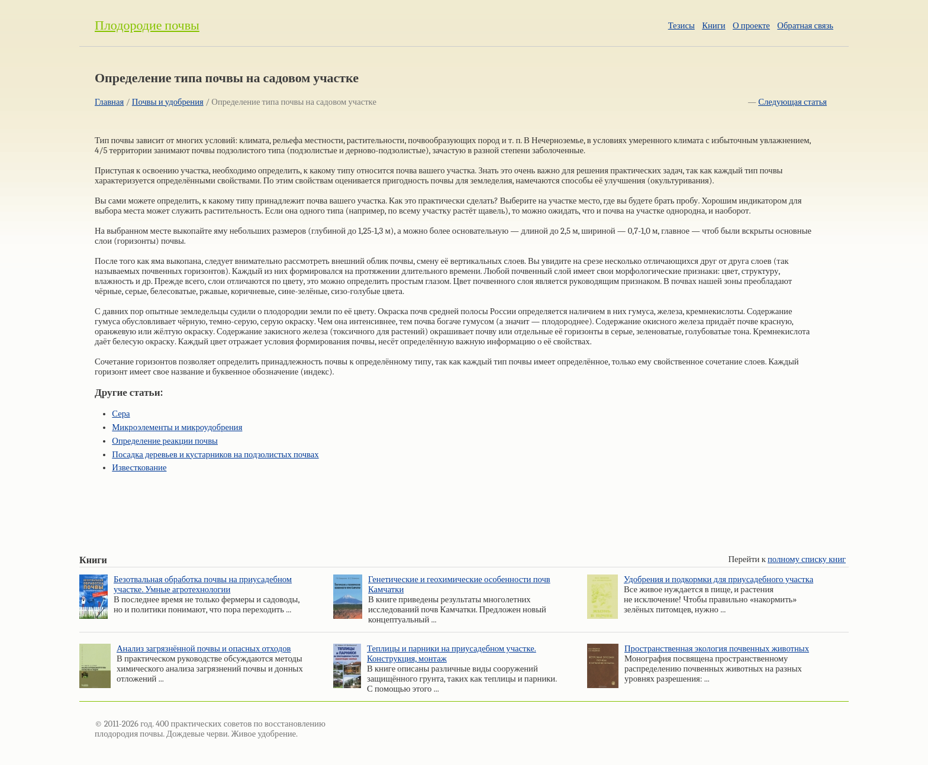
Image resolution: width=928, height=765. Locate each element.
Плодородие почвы (147, 25)
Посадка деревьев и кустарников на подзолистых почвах (215, 455)
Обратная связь (805, 26)
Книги (713, 26)
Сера (121, 414)
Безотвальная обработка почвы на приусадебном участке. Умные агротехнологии (203, 584)
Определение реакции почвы (165, 441)
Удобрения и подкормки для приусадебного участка (718, 579)
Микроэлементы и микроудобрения (177, 427)
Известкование (139, 468)
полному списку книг (807, 559)
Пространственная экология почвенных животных (716, 649)
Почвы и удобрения (168, 102)
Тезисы (681, 26)
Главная (109, 102)
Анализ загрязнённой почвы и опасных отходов (204, 649)
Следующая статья (792, 102)
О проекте (751, 26)
